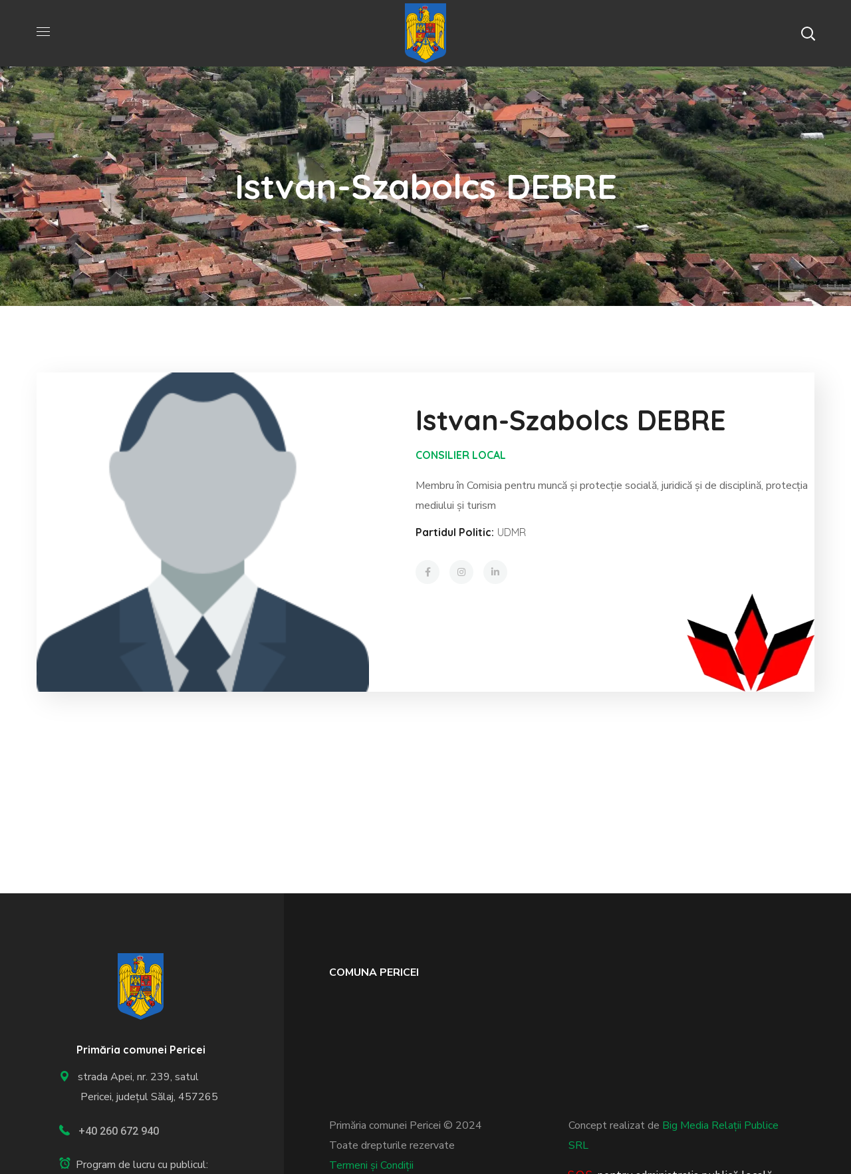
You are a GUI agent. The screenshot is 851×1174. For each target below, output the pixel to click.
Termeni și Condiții (371, 1165)
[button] (807, 33)
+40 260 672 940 (118, 1131)
